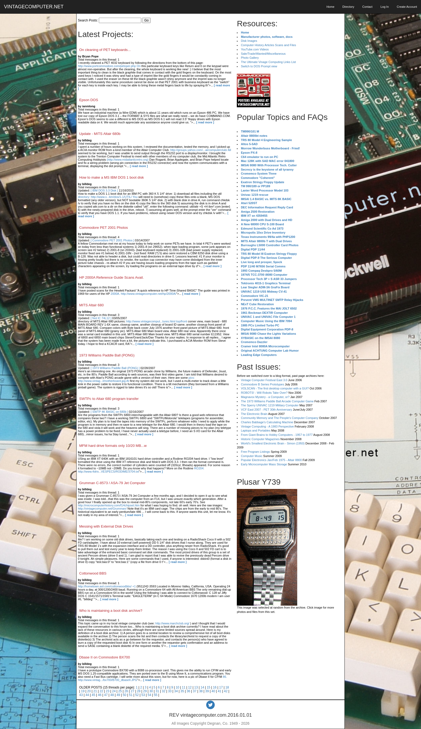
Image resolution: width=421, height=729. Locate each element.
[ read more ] (205, 122)
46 (99, 695)
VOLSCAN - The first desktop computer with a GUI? (275, 388)
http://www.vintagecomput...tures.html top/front (156, 321)
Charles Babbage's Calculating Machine (267, 422)
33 (170, 691)
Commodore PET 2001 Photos (103, 228)
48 (112, 695)
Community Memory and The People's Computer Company (279, 417)
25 (120, 691)
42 (225, 691)
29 (145, 691)
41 (219, 691)
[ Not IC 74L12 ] (101, 318)
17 (221, 687)
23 (107, 691)
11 (183, 687)
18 (227, 687)
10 (177, 687)
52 (137, 695)
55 (155, 695)
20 (89, 691)
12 (189, 687)
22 (101, 691)
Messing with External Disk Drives (106, 526)
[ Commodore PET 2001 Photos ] (112, 240)
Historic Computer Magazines (260, 439)
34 (176, 691)
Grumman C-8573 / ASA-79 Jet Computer (112, 483)
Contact (367, 6)
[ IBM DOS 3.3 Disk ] (104, 190)
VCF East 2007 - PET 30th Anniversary (266, 409)
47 (106, 695)
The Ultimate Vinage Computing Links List (268, 62)
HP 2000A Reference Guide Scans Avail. (111, 277)
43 (81, 695)
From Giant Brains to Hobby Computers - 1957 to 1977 (277, 434)
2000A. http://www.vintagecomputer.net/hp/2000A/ (143, 293)
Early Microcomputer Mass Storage (264, 464)
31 (157, 691)
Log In (384, 6)
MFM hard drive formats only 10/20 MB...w (113, 446)
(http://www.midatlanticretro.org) (127, 159)
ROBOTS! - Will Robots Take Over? (264, 392)
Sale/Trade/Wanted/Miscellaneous (263, 53)
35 (182, 691)
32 (163, 691)
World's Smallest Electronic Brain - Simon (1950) (272, 443)
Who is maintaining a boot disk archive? (110, 611)
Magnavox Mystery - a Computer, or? (265, 397)
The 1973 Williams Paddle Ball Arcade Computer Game (277, 401)
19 (82, 691)
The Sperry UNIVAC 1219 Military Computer (270, 405)
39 (207, 691)
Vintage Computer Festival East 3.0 (264, 380)
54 (149, 695)
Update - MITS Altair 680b (99, 134)
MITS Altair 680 (91, 305)
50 (124, 695)
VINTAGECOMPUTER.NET (34, 6)
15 (208, 687)
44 (87, 695)
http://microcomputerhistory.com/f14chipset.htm (109, 505)
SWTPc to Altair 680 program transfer (109, 399)
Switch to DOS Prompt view (259, 66)
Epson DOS (88, 100)
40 (213, 691)
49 (118, 695)
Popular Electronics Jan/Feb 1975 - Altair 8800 (271, 460)
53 (143, 695)
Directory (348, 6)
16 (214, 687)
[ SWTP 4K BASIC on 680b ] (109, 411)
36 (188, 691)
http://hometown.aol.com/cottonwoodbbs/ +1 (107, 586)
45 (93, 695)
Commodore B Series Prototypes (262, 384)
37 (194, 691)
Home (330, 6)
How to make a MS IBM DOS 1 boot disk (111, 177)
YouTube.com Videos (255, 49)
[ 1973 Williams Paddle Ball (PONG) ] (115, 368)
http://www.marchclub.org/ (172, 623)
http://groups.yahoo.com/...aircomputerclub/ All (200, 150)
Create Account (407, 6)
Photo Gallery (250, 57)
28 (138, 691)
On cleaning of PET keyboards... (105, 50)
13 (196, 687)
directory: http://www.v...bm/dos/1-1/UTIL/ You (107, 196)
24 (113, 691)
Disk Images (249, 40)
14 (202, 687)
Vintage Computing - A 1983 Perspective (267, 426)
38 (200, 691)
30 (151, 691)
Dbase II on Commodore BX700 (104, 657)
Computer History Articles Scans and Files (268, 45)
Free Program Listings (255, 451)
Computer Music (251, 456)
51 (130, 695)
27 (132, 691)
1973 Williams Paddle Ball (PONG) (107, 355)
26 (126, 691)
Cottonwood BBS (93, 573)
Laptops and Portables (255, 430)
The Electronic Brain (254, 413)
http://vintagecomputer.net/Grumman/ (102, 508)
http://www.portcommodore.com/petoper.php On (109, 66)
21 (95, 691)
